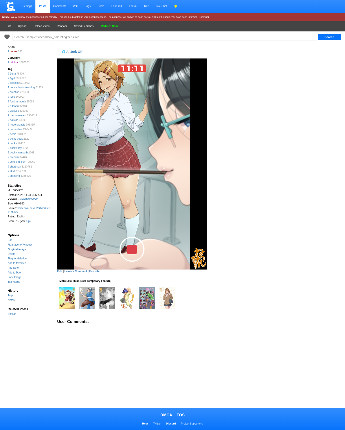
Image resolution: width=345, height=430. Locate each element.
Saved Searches (84, 26)
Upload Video (42, 26)
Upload (22, 26)
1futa (13, 73)
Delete (11, 253)
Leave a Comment (75, 271)
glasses (14, 110)
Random (62, 26)
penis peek (16, 138)
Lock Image (14, 277)
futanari (14, 106)
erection (14, 92)
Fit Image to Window (20, 244)
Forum (133, 6)
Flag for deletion (17, 258)
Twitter (157, 423)
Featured (116, 6)
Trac (146, 6)
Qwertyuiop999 (29, 198)
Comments (59, 6)
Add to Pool (14, 272)
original (14, 62)
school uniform (18, 161)
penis (13, 134)
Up (28, 221)
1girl (12, 78)
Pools (101, 6)
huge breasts (17, 124)
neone (13, 51)
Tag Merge (14, 281)
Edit (10, 240)
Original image (17, 249)
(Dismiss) (204, 17)
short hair (15, 166)
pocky (13, 143)
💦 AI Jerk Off (72, 51)
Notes (11, 300)
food (12, 96)
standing (15, 175)
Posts (42, 6)
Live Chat (161, 6)
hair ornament (18, 115)
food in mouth (18, 101)
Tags (88, 6)
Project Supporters (192, 423)
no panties (16, 129)
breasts (14, 82)
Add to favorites (17, 263)
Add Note (13, 267)
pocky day (16, 147)
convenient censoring (22, 87)
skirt (12, 171)
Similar (12, 313)
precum (14, 157)
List (9, 26)
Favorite (94, 271)
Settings (27, 6)
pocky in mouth (19, 152)
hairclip (14, 120)
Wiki (75, 6)
